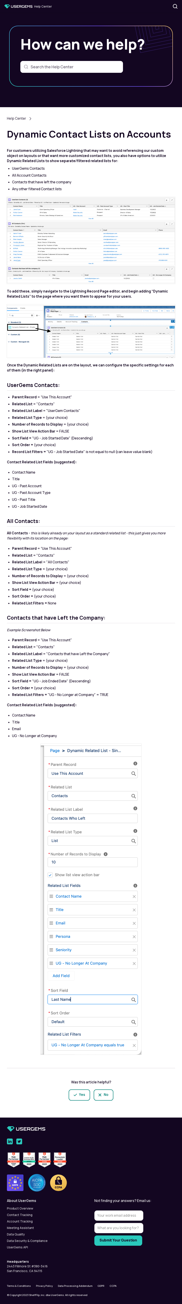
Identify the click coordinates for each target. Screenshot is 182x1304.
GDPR (100, 1285)
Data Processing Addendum (75, 1285)
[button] (47, 1201)
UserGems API (17, 1247)
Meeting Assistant (20, 1228)
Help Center (16, 118)
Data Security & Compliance (27, 1241)
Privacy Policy (44, 1285)
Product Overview (20, 1208)
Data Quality (16, 1234)
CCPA (113, 1285)
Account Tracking (20, 1221)
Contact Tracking (19, 1215)
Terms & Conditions (19, 1285)
